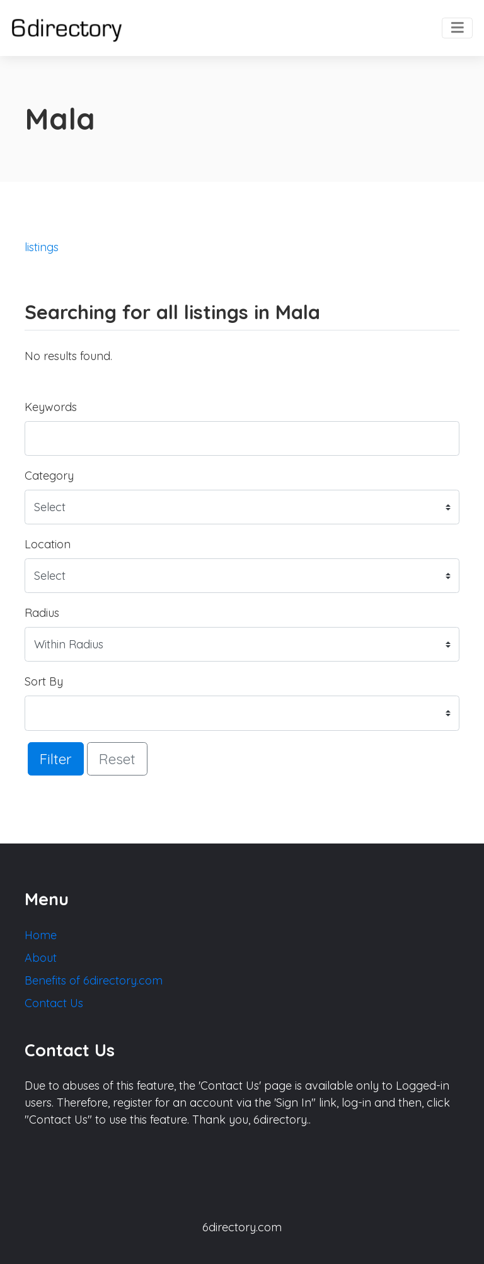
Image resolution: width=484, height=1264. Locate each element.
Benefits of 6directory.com (94, 980)
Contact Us (54, 1003)
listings (42, 247)
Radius (42, 613)
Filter (56, 759)
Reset (117, 759)
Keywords (51, 407)
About (41, 958)
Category (49, 475)
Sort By (44, 681)
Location (48, 544)
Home (41, 935)
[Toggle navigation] (457, 28)
